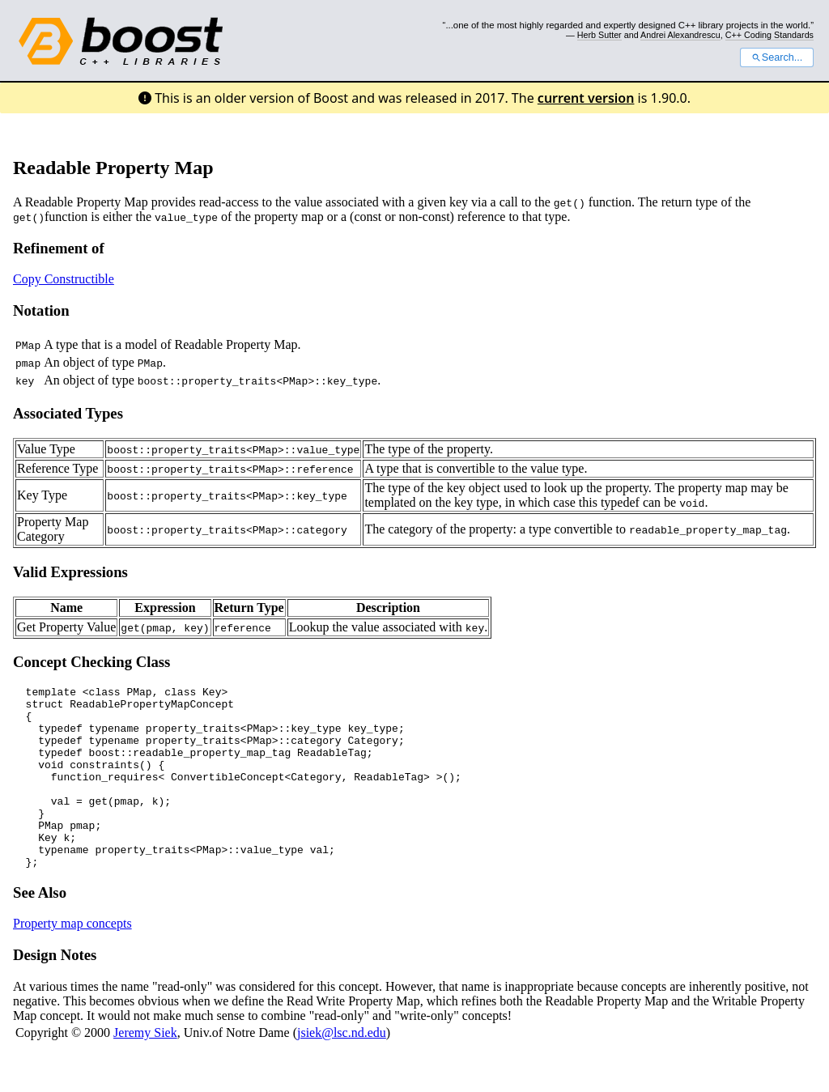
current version (586, 98)
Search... (776, 57)
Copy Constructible (63, 279)
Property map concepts (72, 960)
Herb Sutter (599, 35)
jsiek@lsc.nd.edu (341, 1069)
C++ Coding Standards (769, 35)
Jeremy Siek (145, 1069)
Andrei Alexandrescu (680, 35)
